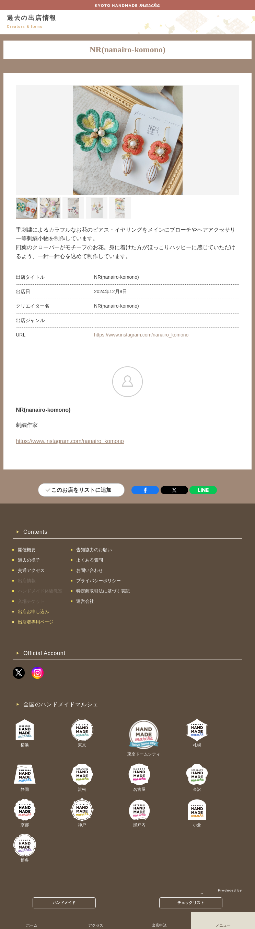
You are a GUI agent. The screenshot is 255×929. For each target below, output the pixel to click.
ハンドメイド (64, 902)
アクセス (95, 925)
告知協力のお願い (94, 549)
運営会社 (85, 601)
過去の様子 (29, 560)
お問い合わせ (89, 570)
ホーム (31, 925)
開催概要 (27, 549)
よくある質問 (89, 560)
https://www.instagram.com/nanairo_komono (141, 335)
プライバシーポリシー (98, 580)
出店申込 (159, 925)
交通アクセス (31, 570)
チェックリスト (190, 902)
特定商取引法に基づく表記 (103, 591)
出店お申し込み (33, 611)
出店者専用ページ (36, 621)
